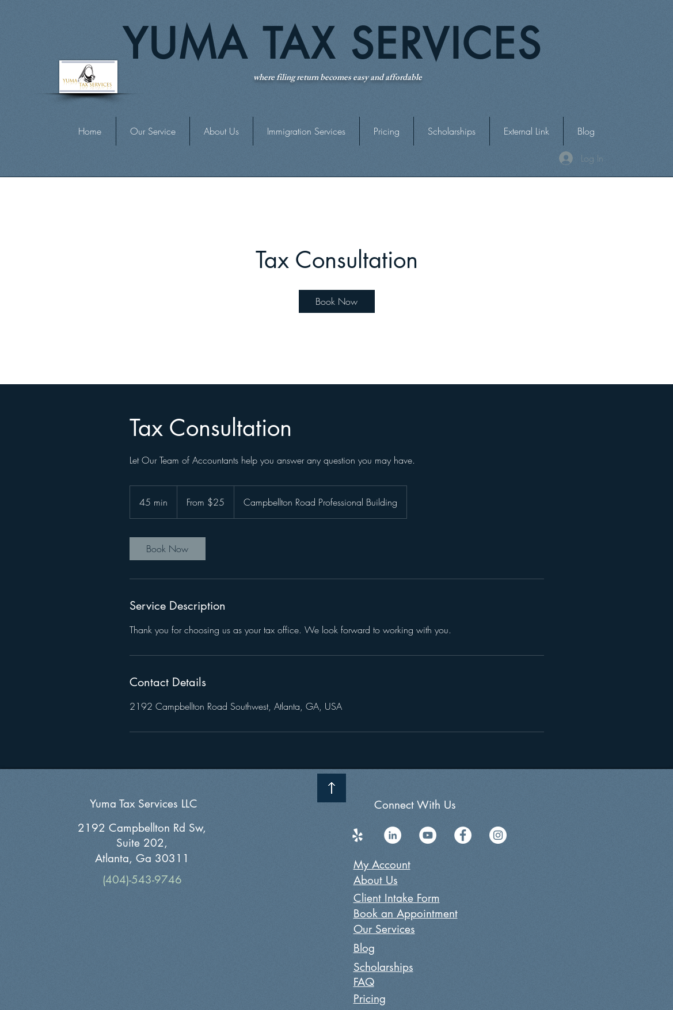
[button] (526, 131)
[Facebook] (463, 835)
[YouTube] (427, 835)
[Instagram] (498, 835)
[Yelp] (357, 835)
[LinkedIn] (392, 835)
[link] (337, 301)
